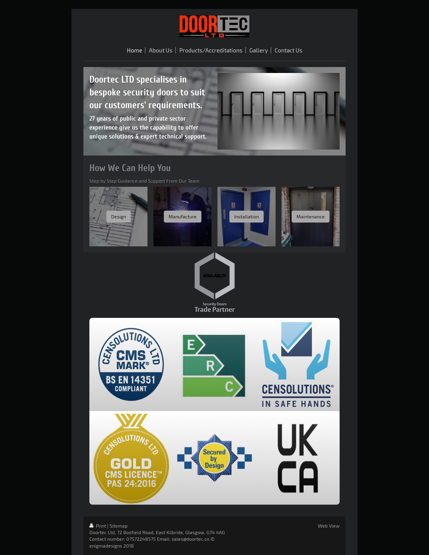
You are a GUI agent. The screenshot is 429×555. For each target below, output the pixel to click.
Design (118, 216)
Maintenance (310, 216)
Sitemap (119, 525)
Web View (329, 525)
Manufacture (183, 216)
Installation (246, 216)
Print (98, 525)
